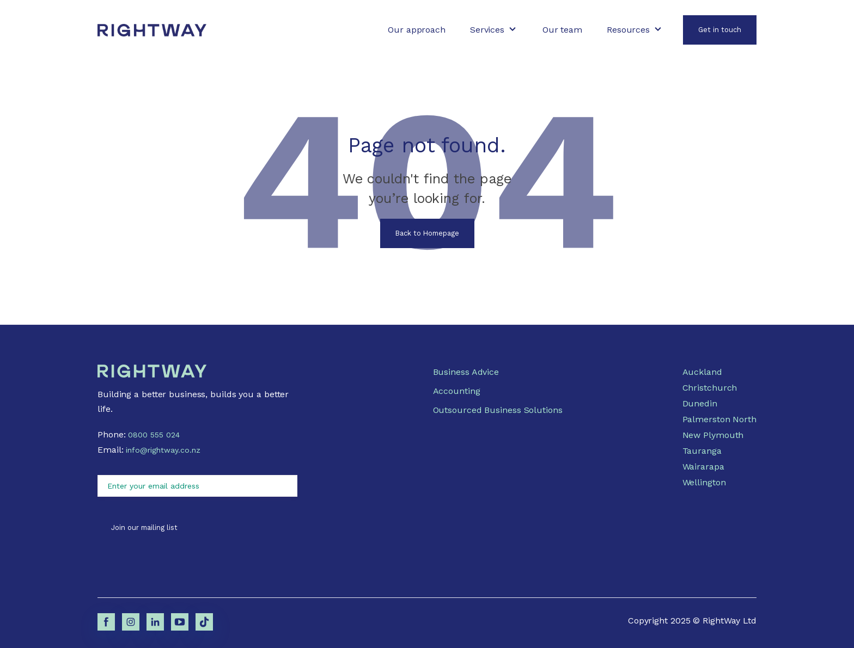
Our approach (417, 29)
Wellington (704, 482)
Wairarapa (703, 466)
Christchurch (709, 387)
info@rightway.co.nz (163, 450)
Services (487, 29)
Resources (628, 29)
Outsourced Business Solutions (498, 410)
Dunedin (699, 403)
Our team (562, 29)
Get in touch (719, 30)
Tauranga (702, 451)
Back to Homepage (427, 233)
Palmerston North (719, 419)
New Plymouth (713, 435)
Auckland (702, 372)
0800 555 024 (154, 434)
